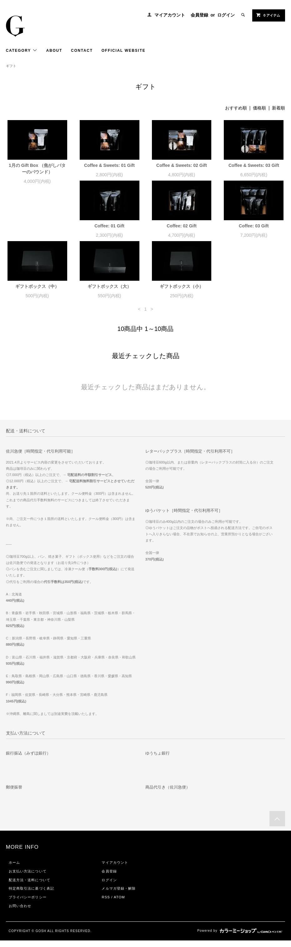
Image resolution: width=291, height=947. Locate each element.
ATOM (119, 904)
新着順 (278, 107)
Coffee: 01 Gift (37, 232)
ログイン (226, 14)
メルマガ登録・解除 (119, 895)
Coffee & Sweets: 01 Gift (109, 165)
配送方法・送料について (29, 886)
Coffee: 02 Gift (109, 232)
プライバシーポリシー (28, 904)
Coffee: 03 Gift (182, 232)
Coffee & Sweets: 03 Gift (253, 165)
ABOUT (54, 50)
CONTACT (82, 50)
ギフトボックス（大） (37, 292)
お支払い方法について (28, 878)
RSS (106, 904)
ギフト (11, 66)
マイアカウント (169, 14)
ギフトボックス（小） (109, 292)
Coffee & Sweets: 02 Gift (181, 165)
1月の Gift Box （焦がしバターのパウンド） (37, 168)
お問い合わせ (20, 912)
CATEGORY (22, 50)
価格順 (259, 107)
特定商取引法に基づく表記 (31, 895)
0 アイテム (268, 14)
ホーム (14, 869)
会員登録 (199, 14)
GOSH (41, 937)
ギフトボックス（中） (254, 232)
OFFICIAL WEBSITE (124, 50)
